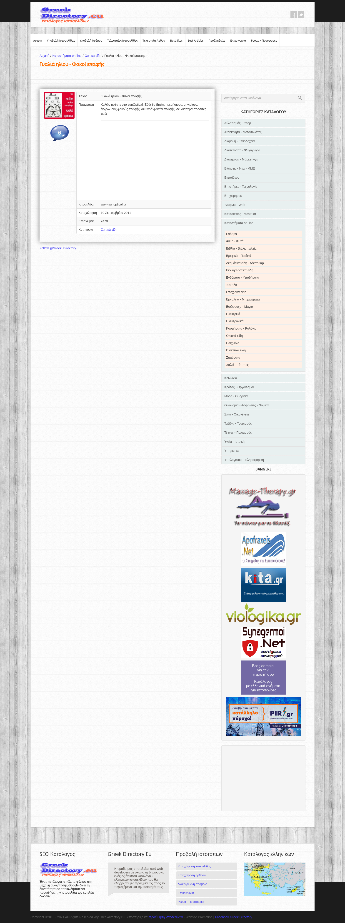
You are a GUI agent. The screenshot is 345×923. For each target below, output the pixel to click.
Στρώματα (233, 357)
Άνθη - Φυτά (234, 241)
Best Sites (176, 41)
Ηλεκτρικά (233, 314)
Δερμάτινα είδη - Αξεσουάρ (245, 263)
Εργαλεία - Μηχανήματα (243, 299)
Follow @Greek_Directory (58, 248)
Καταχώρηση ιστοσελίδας (194, 866)
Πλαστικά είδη (236, 350)
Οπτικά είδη (94, 56)
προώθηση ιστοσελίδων (166, 917)
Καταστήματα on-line (68, 56)
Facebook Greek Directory (233, 917)
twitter (301, 14)
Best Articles (195, 41)
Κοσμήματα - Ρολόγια (241, 328)
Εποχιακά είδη (236, 292)
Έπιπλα (231, 285)
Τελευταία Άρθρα (153, 41)
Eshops (231, 234)
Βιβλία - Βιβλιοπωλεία (241, 248)
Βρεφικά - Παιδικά (238, 256)
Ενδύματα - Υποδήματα (242, 277)
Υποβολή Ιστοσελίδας (61, 41)
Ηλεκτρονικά (235, 321)
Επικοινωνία (238, 41)
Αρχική (37, 41)
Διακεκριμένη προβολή (193, 884)
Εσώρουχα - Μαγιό (239, 306)
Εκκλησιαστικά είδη (239, 270)
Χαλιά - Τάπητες (237, 365)
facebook (293, 14)
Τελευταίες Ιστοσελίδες (122, 41)
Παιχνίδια (232, 343)
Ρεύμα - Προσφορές (264, 41)
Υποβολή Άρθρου (91, 41)
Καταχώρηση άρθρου (191, 875)
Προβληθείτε (216, 41)
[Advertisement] (155, 162)
